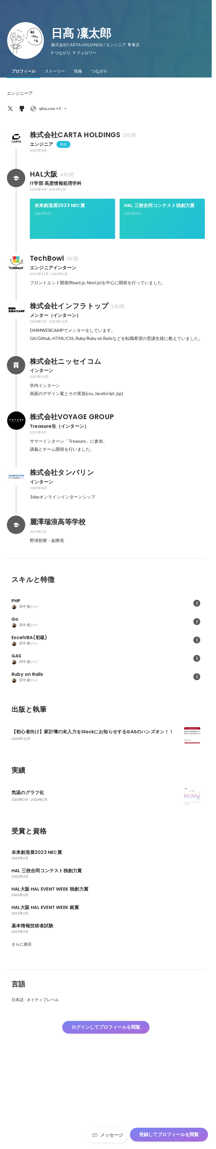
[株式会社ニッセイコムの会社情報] (16, 444)
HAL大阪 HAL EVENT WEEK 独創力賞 (70, 268)
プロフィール (23, 71)
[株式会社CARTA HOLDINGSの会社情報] (16, 138)
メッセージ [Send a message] (107, 1135)
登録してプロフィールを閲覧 (169, 1134)
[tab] (23, 71)
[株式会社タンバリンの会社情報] (16, 555)
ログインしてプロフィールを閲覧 (105, 1106)
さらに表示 (21, 1023)
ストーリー (55, 71)
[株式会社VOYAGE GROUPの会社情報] (16, 499)
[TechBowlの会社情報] (16, 341)
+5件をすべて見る (162, 286)
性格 (78, 71)
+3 (49, 108)
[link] (72, 226)
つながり (99, 71)
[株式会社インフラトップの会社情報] (16, 389)
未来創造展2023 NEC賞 (59, 205)
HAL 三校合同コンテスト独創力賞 (159, 205)
